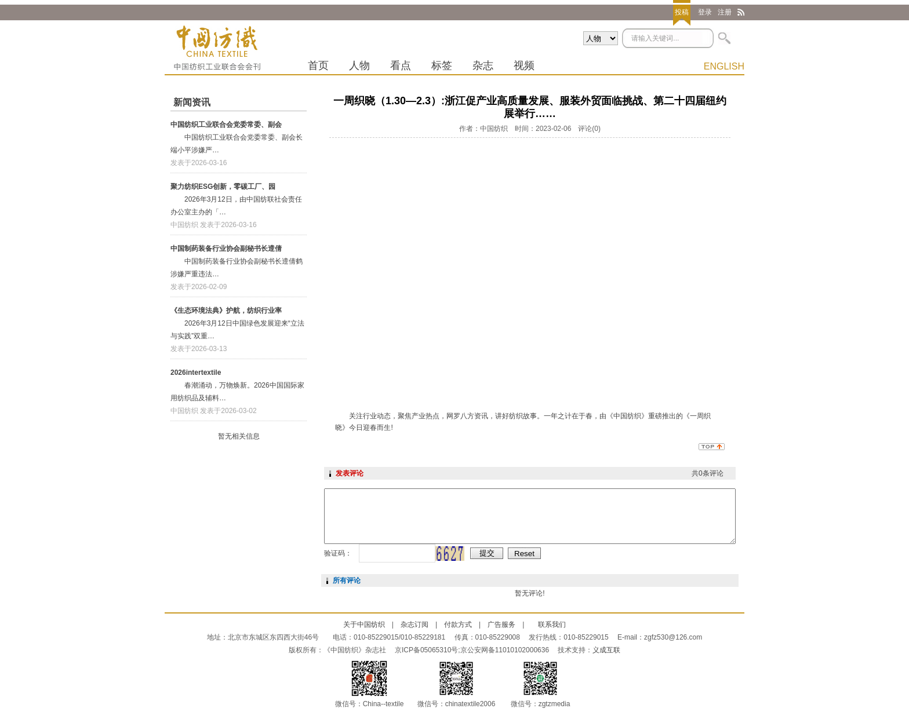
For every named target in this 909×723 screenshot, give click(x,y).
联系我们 (552, 624)
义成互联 (606, 650)
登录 (705, 12)
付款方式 (458, 624)
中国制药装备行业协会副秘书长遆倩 (226, 248)
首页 (318, 65)
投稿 (682, 12)
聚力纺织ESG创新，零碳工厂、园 (222, 186)
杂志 (482, 65)
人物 (359, 65)
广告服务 (501, 624)
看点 (400, 65)
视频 (524, 65)
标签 (441, 65)
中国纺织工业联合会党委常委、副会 (226, 125)
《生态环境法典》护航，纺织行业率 (226, 310)
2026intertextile (195, 372)
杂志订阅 (414, 624)
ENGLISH (724, 66)
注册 (725, 12)
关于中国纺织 (364, 624)
